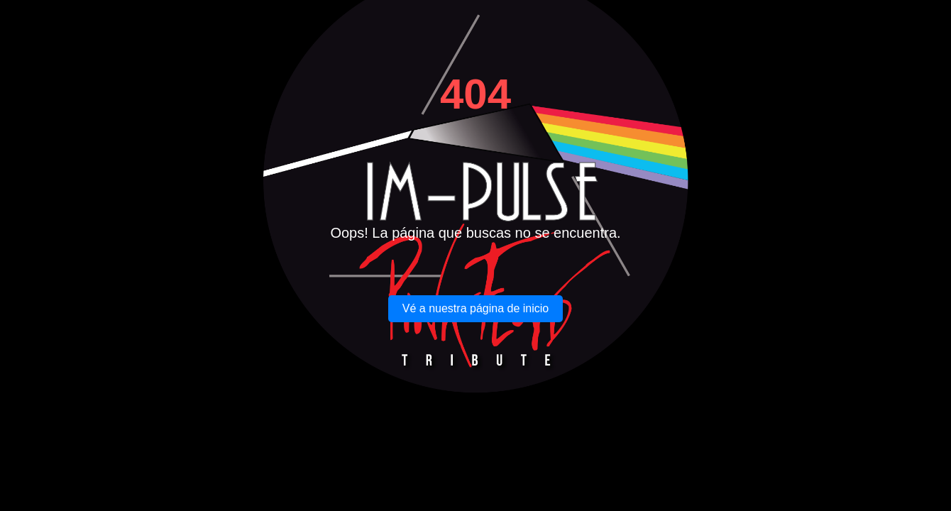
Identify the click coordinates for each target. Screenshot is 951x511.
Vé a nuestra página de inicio (475, 308)
